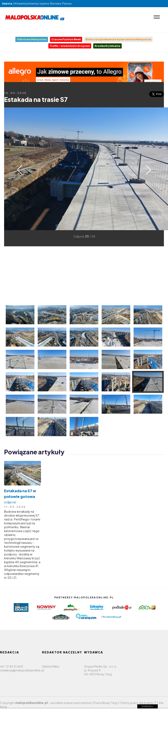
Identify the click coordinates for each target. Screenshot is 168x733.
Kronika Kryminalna (107, 45)
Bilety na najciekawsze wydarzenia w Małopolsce (118, 39)
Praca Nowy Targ (105, 703)
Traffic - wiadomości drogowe (70, 45)
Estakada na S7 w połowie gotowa (22, 496)
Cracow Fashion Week (66, 39)
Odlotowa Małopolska (32, 39)
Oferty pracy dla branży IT (137, 703)
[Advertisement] (68, 275)
